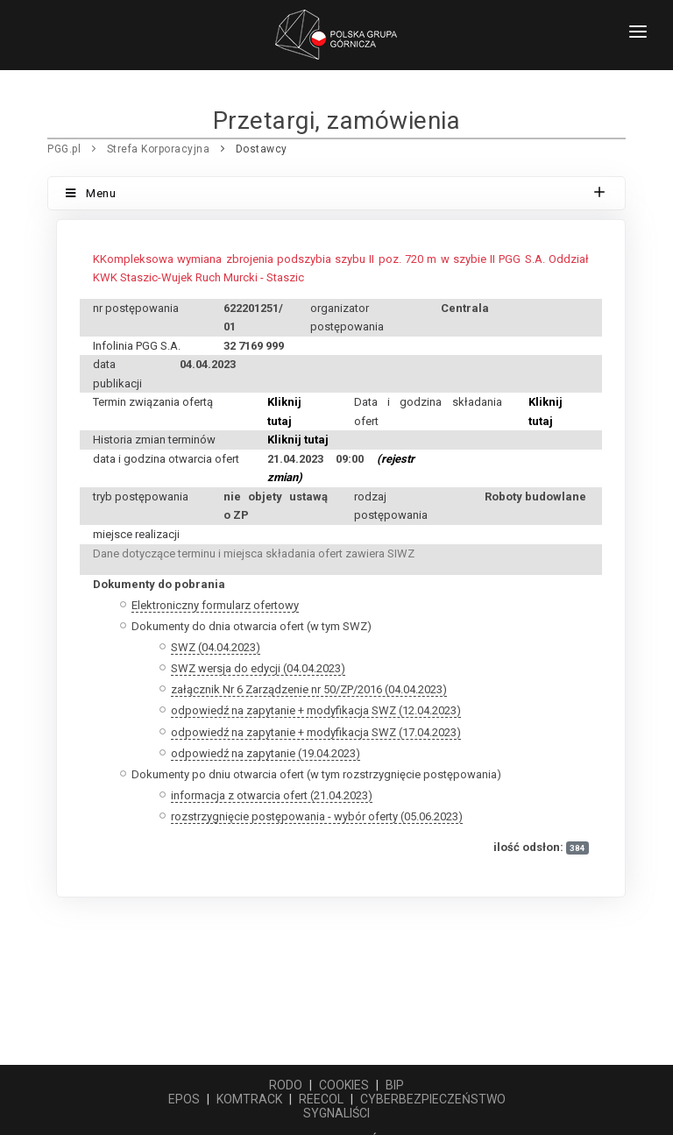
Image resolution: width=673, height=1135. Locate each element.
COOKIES (344, 1085)
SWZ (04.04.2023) (215, 647)
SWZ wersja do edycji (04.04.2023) (258, 668)
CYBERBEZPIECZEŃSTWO (433, 1099)
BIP (395, 1085)
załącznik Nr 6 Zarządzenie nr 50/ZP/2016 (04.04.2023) (309, 689)
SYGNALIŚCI (336, 1113)
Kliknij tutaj (298, 439)
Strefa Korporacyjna (158, 149)
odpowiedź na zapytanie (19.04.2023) (265, 753)
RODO (285, 1085)
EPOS (184, 1099)
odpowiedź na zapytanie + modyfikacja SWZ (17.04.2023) (316, 732)
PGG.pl (64, 149)
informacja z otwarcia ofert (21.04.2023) (271, 795)
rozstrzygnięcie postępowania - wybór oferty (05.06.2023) (317, 816)
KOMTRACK (249, 1099)
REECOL (321, 1099)
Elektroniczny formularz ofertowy (215, 605)
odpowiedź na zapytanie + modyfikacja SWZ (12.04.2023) (316, 710)
